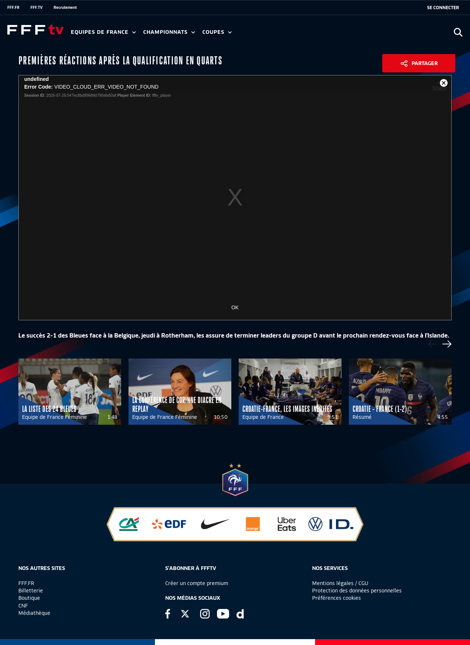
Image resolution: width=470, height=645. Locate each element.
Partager (425, 63)
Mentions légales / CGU (340, 583)
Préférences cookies (336, 598)
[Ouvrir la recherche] (458, 32)
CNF (23, 606)
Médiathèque (34, 613)
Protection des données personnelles (357, 591)
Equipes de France (103, 32)
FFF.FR (13, 7)
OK (235, 307)
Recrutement (65, 7)
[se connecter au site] (443, 7)
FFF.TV (36, 7)
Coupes (217, 32)
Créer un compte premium (196, 583)
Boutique (29, 598)
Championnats (169, 32)
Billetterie (30, 591)
